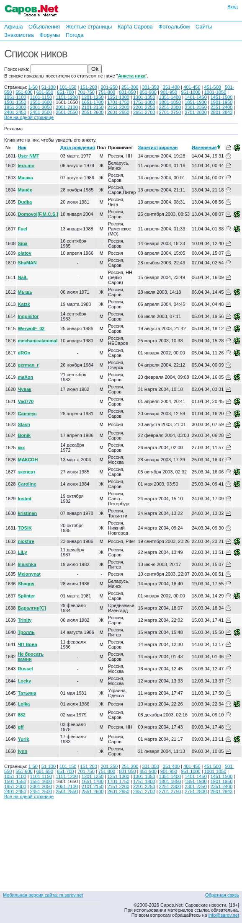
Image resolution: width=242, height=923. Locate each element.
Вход (232, 6)
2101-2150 (93, 107)
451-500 (212, 87)
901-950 (168, 92)
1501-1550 (15, 102)
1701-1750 (118, 102)
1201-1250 (93, 97)
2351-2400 (222, 107)
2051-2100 (67, 107)
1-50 (33, 87)
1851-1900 (196, 102)
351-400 (171, 87)
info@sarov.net (224, 915)
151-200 (88, 87)
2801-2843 (222, 112)
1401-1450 (196, 97)
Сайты (204, 26)
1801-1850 (170, 102)
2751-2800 (196, 112)
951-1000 (191, 92)
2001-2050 (41, 107)
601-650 (44, 92)
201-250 (109, 87)
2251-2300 (170, 107)
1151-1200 (67, 97)
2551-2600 (93, 112)
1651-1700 (93, 102)
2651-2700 (144, 112)
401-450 (191, 87)
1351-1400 (170, 97)
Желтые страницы (89, 26)
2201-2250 (144, 107)
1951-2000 (15, 107)
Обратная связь (222, 894)
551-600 (23, 92)
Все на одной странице (29, 117)
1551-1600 (41, 102)
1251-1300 (118, 97)
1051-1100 (15, 97)
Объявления (44, 26)
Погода (75, 35)
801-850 (127, 92)
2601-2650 (118, 112)
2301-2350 (196, 107)
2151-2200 (118, 107)
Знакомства (19, 35)
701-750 (85, 92)
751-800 (106, 92)
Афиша (13, 26)
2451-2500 (41, 112)
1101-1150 (41, 97)
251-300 (129, 87)
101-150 (67, 87)
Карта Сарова (135, 26)
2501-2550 (67, 112)
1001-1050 (215, 92)
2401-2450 (15, 112)
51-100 (48, 87)
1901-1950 (222, 102)
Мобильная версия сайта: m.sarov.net (43, 894)
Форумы (49, 35)
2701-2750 (170, 112)
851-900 (148, 92)
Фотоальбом (174, 26)
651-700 (65, 92)
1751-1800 (144, 102)
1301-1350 (144, 97)
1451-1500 (222, 97)
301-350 (150, 87)
